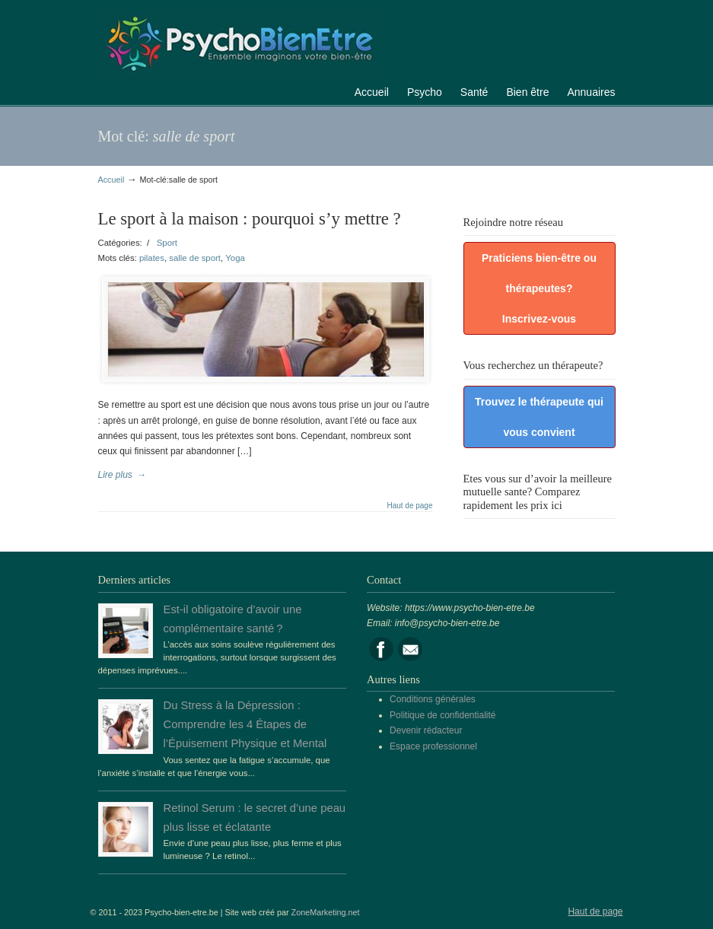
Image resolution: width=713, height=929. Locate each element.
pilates (151, 257)
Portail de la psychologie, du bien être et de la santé (239, 41)
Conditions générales (433, 699)
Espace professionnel (433, 746)
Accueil (111, 179)
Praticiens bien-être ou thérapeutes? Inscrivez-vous (539, 288)
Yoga (235, 257)
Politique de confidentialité (442, 715)
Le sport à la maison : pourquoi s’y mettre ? (249, 218)
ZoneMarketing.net (325, 912)
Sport (167, 242)
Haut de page (409, 506)
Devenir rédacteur (426, 730)
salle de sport (195, 257)
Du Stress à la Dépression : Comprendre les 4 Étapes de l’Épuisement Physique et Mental (245, 724)
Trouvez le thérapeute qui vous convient (539, 417)
